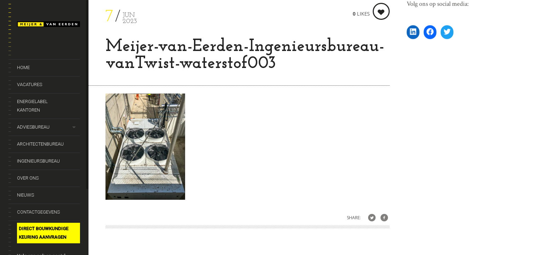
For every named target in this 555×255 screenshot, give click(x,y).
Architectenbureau (40, 144)
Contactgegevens (38, 212)
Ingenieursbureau (38, 161)
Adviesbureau (33, 127)
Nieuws (25, 195)
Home (23, 67)
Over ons (28, 178)
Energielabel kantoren (32, 106)
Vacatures (29, 84)
